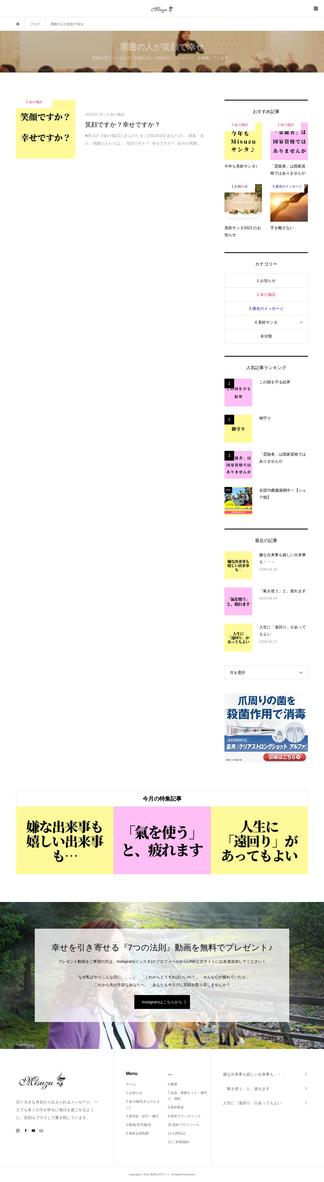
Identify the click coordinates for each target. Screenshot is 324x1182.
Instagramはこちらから (162, 1002)
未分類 (266, 336)
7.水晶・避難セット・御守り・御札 (187, 1096)
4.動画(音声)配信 (138, 1125)
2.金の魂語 (266, 294)
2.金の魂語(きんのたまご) (143, 1104)
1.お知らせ (266, 280)
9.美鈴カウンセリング (184, 1116)
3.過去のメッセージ (266, 308)
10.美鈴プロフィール (183, 1125)
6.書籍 (172, 1084)
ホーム (131, 1084)
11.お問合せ (177, 1133)
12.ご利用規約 (178, 1142)
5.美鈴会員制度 (137, 1133)
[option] (64, 840)
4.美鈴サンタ (266, 322)
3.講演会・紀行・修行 (142, 1116)
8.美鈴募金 (176, 1107)
